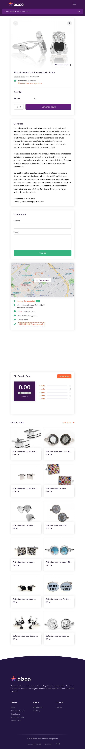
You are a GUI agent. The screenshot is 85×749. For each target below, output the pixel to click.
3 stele (42, 392)
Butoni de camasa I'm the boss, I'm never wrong (57, 599)
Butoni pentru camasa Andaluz (23, 562)
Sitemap (48, 744)
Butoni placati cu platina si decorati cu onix (25, 451)
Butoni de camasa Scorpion (25, 636)
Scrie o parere (64, 376)
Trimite (42, 253)
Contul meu (15, 714)
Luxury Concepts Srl (26, 301)
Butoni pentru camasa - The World (58, 562)
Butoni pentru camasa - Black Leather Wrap (23, 599)
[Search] (38, 11)
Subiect (17, 221)
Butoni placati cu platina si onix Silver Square (25, 488)
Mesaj (16, 232)
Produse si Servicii (18, 711)
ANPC (58, 744)
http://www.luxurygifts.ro (28, 315)
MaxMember (38, 707)
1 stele (42, 398)
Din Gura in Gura (17, 717)
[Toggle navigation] (74, 4)
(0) (70, 386)
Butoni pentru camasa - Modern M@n (56, 636)
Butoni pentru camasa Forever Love (23, 525)
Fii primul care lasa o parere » (30, 83)
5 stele (42, 386)
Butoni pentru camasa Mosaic (56, 488)
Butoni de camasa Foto (56, 525)
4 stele (42, 389)
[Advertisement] (43, 351)
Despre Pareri (16, 721)
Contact (59, 707)
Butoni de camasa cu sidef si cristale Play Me (59, 451)
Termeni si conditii (34, 744)
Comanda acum (49, 107)
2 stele (42, 395)
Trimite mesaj (23, 320)
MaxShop (36, 711)
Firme (13, 707)
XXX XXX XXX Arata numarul (31, 324)
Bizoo (35, 739)
